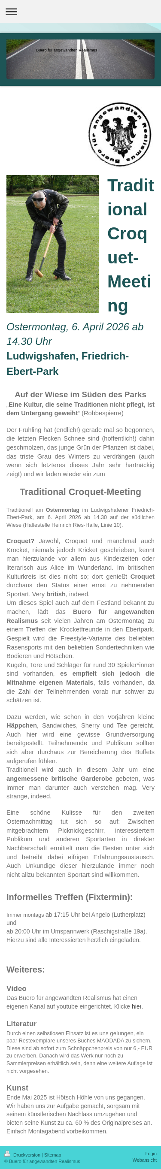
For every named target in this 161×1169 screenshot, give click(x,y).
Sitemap (52, 1154)
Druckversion (23, 1154)
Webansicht (145, 1160)
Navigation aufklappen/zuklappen (80, 11)
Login (151, 1153)
